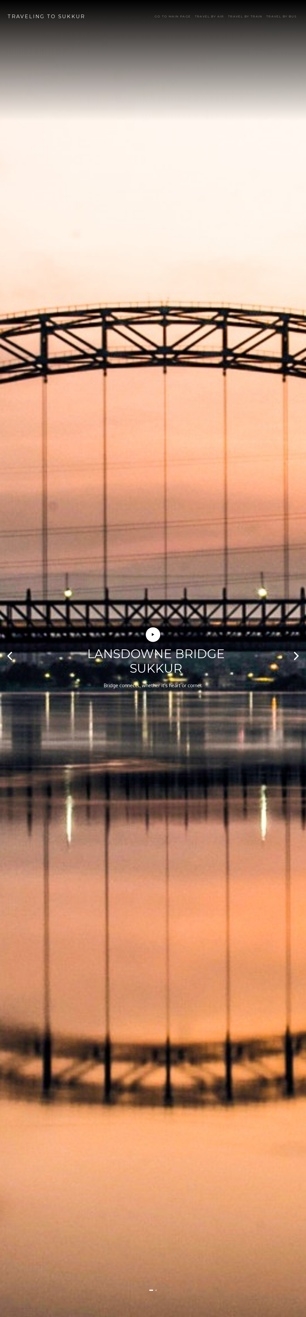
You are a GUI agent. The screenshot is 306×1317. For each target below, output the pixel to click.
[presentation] (9, 656)
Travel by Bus (281, 16)
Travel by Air (209, 16)
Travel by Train (245, 16)
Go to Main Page (172, 16)
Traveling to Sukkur (46, 16)
